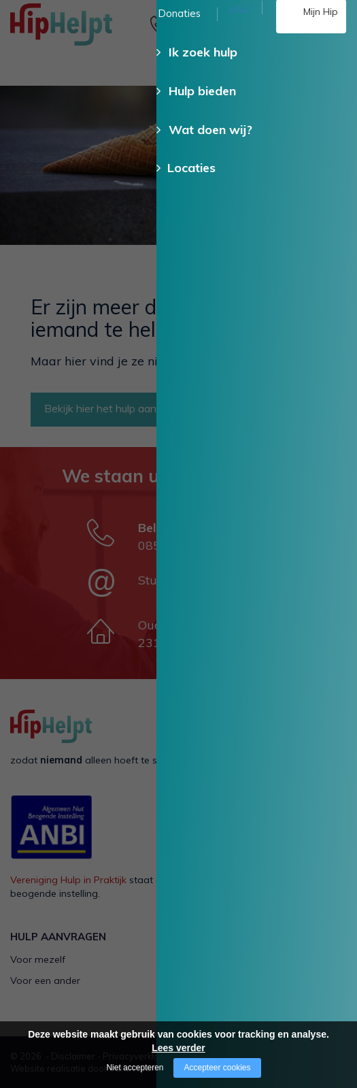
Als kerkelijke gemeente (241, 980)
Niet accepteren (134, 1067)
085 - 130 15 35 (197, 39)
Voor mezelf (37, 959)
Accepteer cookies (217, 1067)
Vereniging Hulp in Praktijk (68, 880)
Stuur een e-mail (186, 580)
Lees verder (178, 1047)
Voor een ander (45, 980)
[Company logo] (78, 30)
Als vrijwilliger (219, 959)
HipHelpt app (219, 1002)
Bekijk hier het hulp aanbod (109, 408)
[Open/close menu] (336, 25)
